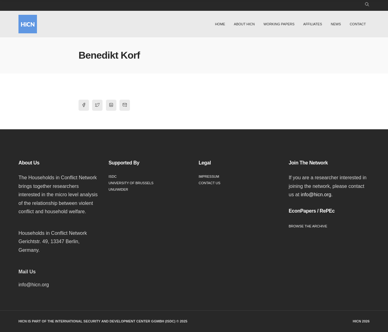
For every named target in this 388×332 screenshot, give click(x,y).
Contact (358, 24)
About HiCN (244, 24)
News (336, 24)
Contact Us (209, 183)
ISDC (113, 176)
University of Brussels (131, 183)
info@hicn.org (316, 194)
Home (220, 24)
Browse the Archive (308, 226)
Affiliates (312, 24)
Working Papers (279, 24)
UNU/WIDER (118, 189)
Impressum (209, 176)
